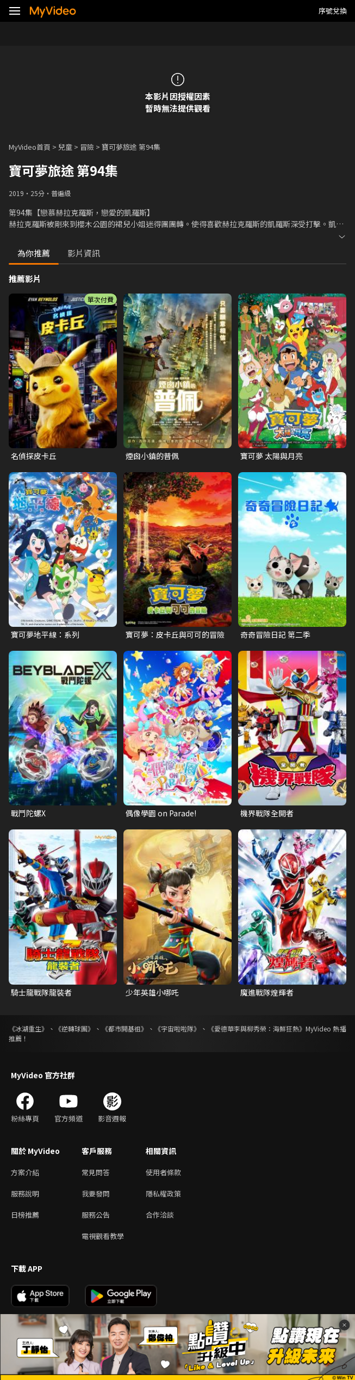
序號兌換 (333, 10)
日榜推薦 (25, 1215)
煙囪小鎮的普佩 (152, 455)
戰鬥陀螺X (28, 813)
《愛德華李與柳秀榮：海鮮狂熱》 (257, 1028)
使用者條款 (163, 1172)
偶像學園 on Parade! (161, 813)
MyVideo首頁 (30, 147)
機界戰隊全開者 (267, 813)
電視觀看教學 (103, 1236)
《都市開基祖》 (124, 1028)
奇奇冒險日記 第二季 (275, 634)
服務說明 (25, 1193)
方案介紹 (25, 1172)
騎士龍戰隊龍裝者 (41, 992)
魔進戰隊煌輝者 (267, 992)
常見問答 (96, 1172)
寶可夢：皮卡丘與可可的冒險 (175, 634)
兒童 (65, 147)
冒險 (87, 147)
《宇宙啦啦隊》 (177, 1028)
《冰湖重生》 (28, 1028)
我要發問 (96, 1193)
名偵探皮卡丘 (34, 455)
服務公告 (96, 1215)
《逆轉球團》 (74, 1028)
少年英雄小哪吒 (152, 992)
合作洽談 (160, 1215)
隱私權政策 (163, 1193)
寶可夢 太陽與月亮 (271, 455)
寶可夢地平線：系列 (45, 634)
